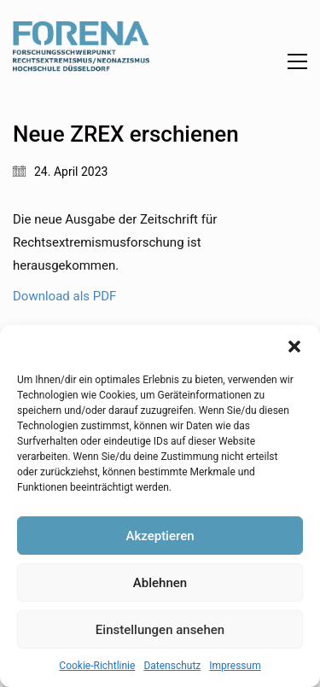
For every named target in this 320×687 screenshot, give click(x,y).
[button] (294, 346)
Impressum (234, 666)
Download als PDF (64, 296)
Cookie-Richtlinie (97, 666)
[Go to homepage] (81, 61)
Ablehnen (160, 583)
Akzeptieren (159, 536)
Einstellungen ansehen (160, 630)
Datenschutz (172, 666)
